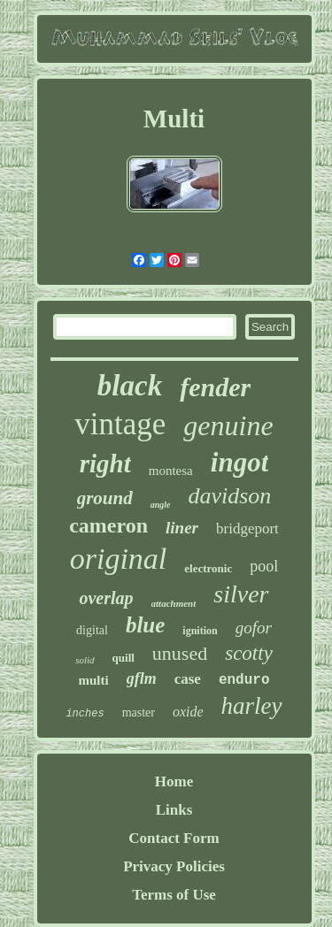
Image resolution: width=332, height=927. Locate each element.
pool (264, 566)
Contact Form (173, 838)
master (138, 712)
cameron (108, 525)
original (118, 558)
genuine (228, 425)
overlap (106, 598)
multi (94, 680)
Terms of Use (174, 894)
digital (92, 630)
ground (105, 498)
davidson (229, 496)
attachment (174, 603)
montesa (171, 471)
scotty (249, 653)
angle (161, 504)
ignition (199, 630)
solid (84, 660)
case (187, 678)
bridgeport (247, 528)
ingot (239, 462)
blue (145, 625)
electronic (208, 568)
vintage (120, 424)
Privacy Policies (174, 866)
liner (182, 527)
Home (174, 781)
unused (179, 653)
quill (123, 657)
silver (240, 594)
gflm (142, 678)
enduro (244, 680)
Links (174, 809)
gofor (253, 627)
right (105, 463)
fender (215, 387)
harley (251, 706)
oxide (188, 711)
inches (85, 714)
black (129, 386)
